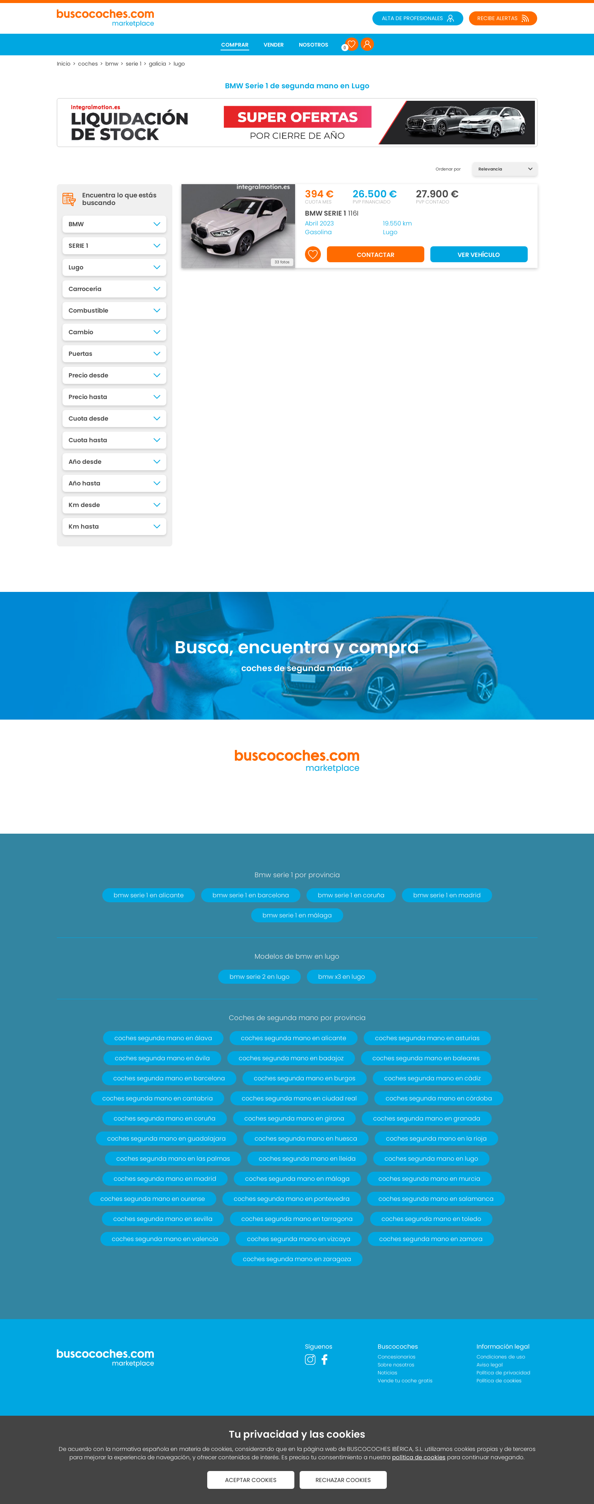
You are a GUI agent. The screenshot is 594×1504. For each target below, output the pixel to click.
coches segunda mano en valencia (165, 1239)
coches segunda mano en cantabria (157, 1098)
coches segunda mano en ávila (162, 1058)
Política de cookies (499, 1380)
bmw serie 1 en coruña (351, 895)
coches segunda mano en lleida (307, 1158)
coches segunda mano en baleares (426, 1058)
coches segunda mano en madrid (165, 1178)
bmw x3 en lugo (341, 976)
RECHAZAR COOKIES (343, 1480)
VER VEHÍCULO (479, 254)
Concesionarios (397, 1356)
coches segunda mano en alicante (293, 1038)
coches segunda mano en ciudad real (299, 1098)
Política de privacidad (503, 1372)
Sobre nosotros (396, 1364)
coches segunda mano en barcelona (169, 1078)
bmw (111, 63)
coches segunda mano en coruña (165, 1118)
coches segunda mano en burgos (304, 1078)
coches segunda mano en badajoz (291, 1058)
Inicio (63, 63)
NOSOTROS (313, 45)
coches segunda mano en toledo (431, 1218)
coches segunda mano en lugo (431, 1158)
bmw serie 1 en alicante (149, 895)
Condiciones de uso (501, 1356)
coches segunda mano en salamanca (436, 1198)
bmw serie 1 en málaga (297, 915)
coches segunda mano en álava (163, 1038)
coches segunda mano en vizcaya (298, 1239)
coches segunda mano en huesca (306, 1138)
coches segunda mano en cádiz (432, 1078)
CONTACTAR (375, 254)
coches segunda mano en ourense (152, 1198)
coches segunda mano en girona (294, 1118)
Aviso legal (490, 1364)
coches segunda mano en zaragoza (297, 1259)
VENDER (274, 45)
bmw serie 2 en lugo (259, 976)
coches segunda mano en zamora (431, 1239)
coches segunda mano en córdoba (439, 1098)
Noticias (387, 1372)
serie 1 (133, 63)
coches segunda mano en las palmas (173, 1158)
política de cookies (419, 1457)
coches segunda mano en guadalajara (166, 1138)
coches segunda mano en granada (426, 1118)
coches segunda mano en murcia (429, 1178)
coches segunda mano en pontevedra (292, 1198)
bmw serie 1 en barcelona (251, 895)
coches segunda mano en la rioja (436, 1138)
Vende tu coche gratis (405, 1380)
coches (88, 63)
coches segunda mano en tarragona (297, 1218)
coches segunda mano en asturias (427, 1038)
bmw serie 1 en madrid (447, 895)
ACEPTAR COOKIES (251, 1480)
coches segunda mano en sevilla (163, 1218)
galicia (157, 63)
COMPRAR (235, 45)
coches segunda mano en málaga (297, 1178)
